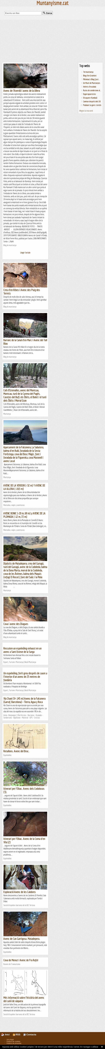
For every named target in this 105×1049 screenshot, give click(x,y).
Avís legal (10, 1040)
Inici (7, 1034)
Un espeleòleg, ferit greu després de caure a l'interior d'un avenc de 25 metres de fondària (25, 676)
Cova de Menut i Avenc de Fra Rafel (20, 960)
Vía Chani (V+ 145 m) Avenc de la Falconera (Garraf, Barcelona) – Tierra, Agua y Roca (24, 700)
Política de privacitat (14, 1043)
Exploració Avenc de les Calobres (19, 892)
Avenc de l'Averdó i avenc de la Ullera (21, 90)
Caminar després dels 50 (92, 101)
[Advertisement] (52, 41)
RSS (16, 1034)
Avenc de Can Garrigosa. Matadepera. (21, 938)
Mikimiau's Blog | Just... (91, 79)
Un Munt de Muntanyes (91, 83)
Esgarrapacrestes (89, 94)
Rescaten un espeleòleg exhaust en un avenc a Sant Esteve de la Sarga (22, 650)
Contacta (30, 1034)
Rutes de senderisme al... (92, 90)
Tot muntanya (88, 72)
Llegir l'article (25, 252)
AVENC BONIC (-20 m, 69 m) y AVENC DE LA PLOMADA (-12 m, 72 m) (24, 515)
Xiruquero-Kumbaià (90, 98)
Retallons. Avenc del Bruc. (16, 751)
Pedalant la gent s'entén (92, 105)
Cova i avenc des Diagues (15, 624)
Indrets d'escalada (89, 86)
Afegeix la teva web (86, 110)
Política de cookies (13, 1041)
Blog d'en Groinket (90, 75)
